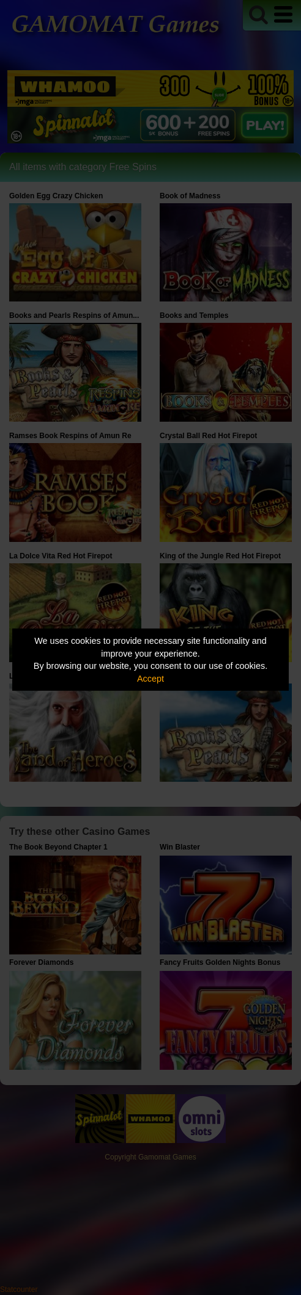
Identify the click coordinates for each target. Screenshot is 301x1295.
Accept (150, 679)
